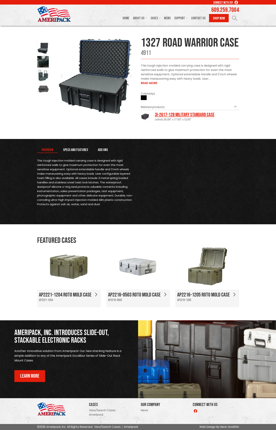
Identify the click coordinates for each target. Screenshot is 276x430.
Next (131, 76)
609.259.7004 (225, 10)
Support (179, 18)
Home (126, 18)
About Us (138, 18)
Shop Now (219, 18)
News (167, 18)
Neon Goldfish (229, 427)
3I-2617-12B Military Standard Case (185, 115)
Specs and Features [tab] (75, 150)
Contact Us (198, 18)
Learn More (29, 376)
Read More (149, 83)
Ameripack (96, 415)
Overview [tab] (47, 150)
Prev (62, 76)
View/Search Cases (102, 410)
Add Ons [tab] (103, 150)
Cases (154, 18)
